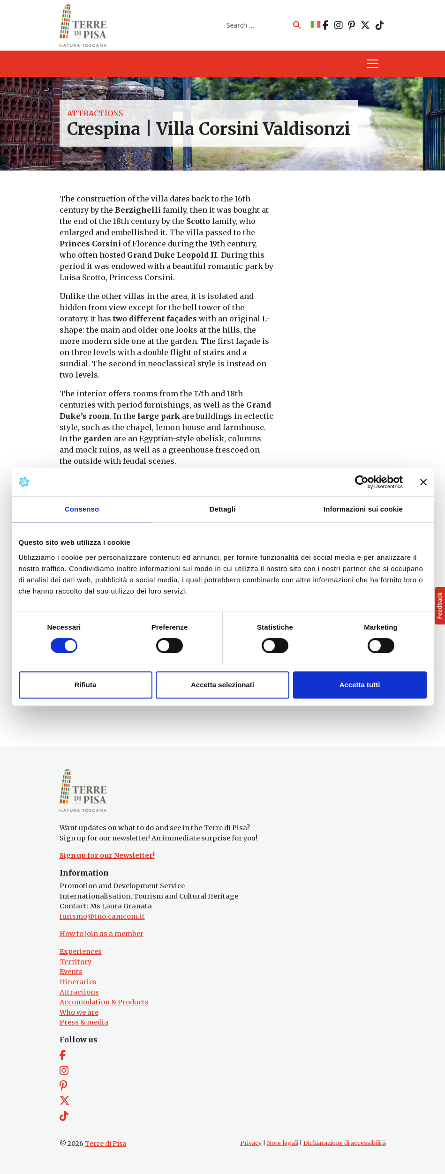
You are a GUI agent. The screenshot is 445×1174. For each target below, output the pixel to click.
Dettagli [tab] (223, 509)
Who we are (79, 1012)
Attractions (95, 113)
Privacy (251, 1142)
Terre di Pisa (105, 1143)
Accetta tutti (359, 685)
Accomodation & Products (104, 1002)
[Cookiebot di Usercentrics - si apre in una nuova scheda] (362, 482)
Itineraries (78, 982)
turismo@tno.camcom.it (102, 916)
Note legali (282, 1142)
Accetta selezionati (222, 685)
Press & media (84, 1022)
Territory (75, 962)
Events (71, 971)
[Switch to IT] (315, 25)
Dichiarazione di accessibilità (344, 1142)
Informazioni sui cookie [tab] (363, 509)
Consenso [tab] (82, 509)
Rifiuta (86, 685)
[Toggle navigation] (373, 63)
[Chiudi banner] (423, 482)
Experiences (81, 951)
